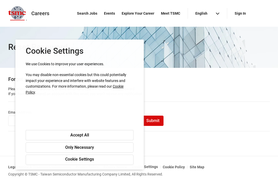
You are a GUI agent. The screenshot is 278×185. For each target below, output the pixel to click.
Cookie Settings (145, 167)
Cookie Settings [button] (79, 159)
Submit (152, 120)
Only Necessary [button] (79, 147)
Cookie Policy (174, 167)
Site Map (197, 167)
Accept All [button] (79, 135)
